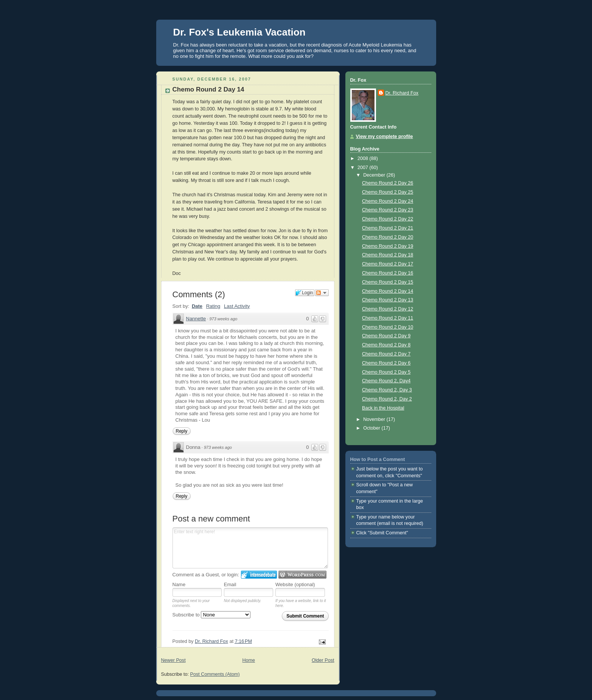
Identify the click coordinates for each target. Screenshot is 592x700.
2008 (363, 158)
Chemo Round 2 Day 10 (387, 327)
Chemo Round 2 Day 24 (387, 201)
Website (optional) (295, 584)
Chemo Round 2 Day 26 (387, 183)
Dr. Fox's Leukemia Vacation (239, 32)
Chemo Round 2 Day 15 (387, 282)
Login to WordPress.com (302, 575)
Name (179, 584)
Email (230, 584)
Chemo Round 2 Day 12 (387, 309)
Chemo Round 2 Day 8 (386, 345)
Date (197, 306)
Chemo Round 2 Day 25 (387, 192)
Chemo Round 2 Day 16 (387, 273)
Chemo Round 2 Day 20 (387, 237)
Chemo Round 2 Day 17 (387, 264)
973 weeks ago (223, 319)
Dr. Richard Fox (402, 93)
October (372, 428)
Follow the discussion (322, 292)
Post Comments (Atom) (215, 674)
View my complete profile (384, 136)
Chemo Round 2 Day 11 (387, 318)
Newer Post (173, 660)
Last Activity (237, 306)
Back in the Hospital (383, 408)
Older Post (323, 660)
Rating (213, 306)
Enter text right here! (250, 548)
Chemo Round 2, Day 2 (387, 399)
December (375, 175)
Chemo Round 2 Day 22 (387, 219)
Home (248, 660)
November (375, 419)
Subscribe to (211, 615)
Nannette (196, 318)
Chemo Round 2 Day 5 (386, 372)
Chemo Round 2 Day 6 (386, 363)
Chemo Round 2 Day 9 (386, 335)
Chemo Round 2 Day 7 (386, 354)
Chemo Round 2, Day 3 (387, 390)
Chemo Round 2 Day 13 (387, 300)
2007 (363, 167)
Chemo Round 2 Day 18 (387, 255)
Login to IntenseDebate (259, 575)
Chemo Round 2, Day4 (386, 380)
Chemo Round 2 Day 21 (387, 228)
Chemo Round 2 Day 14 (387, 291)
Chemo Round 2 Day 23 (387, 210)
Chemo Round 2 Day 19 (387, 246)
